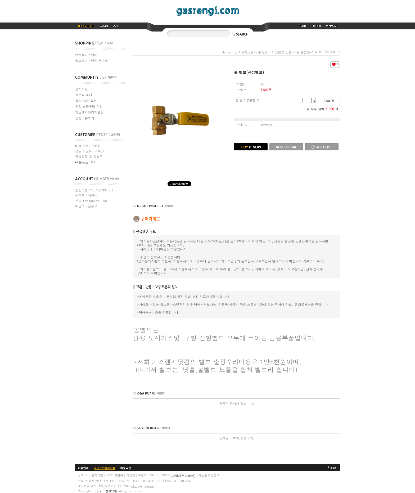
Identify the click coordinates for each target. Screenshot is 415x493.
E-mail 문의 (86, 162)
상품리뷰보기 (84, 118)
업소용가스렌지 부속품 (91, 60)
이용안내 (83, 468)
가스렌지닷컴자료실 (89, 112)
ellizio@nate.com (144, 486)
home (226, 52)
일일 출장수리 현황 (89, 106)
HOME (333, 468)
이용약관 (125, 468)
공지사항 (81, 89)
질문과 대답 (83, 94)
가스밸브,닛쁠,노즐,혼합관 (291, 52)
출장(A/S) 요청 (86, 100)
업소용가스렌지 (86, 54)
